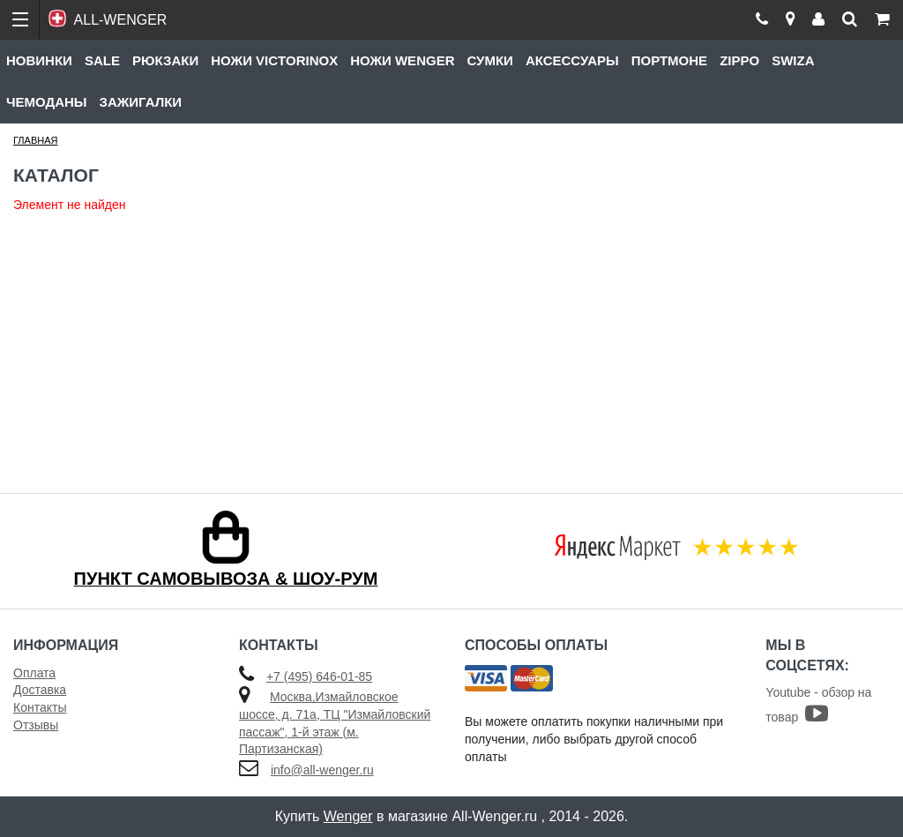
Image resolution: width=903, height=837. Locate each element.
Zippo (739, 60)
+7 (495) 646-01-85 (319, 676)
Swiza (793, 60)
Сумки (489, 60)
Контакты (39, 707)
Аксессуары (572, 60)
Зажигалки (141, 101)
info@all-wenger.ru (322, 770)
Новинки (39, 60)
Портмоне (669, 60)
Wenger (348, 816)
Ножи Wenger (402, 60)
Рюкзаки (165, 60)
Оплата (34, 673)
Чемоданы (46, 101)
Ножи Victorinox (274, 60)
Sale (102, 60)
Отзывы (35, 725)
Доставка (39, 690)
